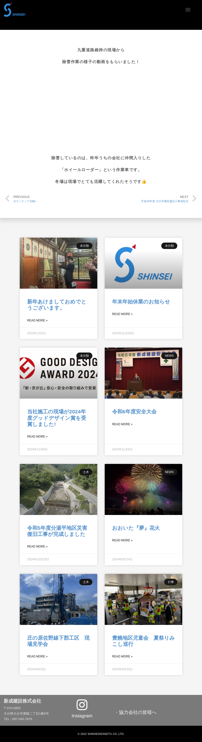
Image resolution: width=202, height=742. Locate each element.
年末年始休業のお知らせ (141, 301)
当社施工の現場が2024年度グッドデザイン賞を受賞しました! (56, 418)
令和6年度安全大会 (134, 411)
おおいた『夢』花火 (136, 528)
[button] (188, 9)
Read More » (37, 320)
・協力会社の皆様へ (135, 712)
